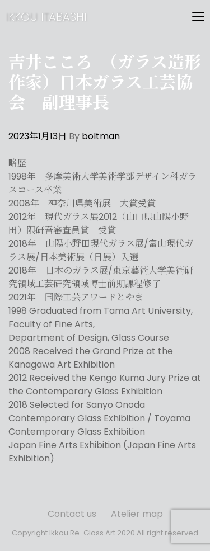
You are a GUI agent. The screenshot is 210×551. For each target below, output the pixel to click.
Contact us (72, 513)
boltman (101, 136)
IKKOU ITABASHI (46, 17)
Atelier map (137, 513)
